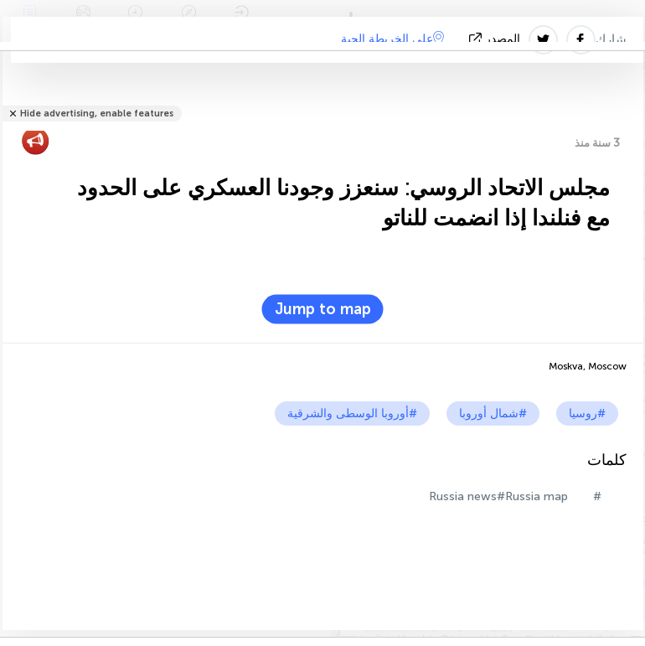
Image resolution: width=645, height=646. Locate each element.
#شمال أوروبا (493, 413)
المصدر (496, 39)
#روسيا (587, 413)
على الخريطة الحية (392, 38)
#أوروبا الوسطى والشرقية (352, 413)
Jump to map (323, 309)
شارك (611, 39)
